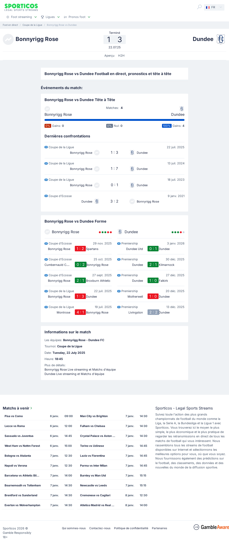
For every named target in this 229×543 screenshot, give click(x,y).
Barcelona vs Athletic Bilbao (23, 475)
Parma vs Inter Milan (93, 465)
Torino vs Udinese (92, 445)
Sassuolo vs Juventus (19, 436)
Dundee (177, 114)
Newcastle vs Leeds (93, 485)
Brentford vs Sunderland (21, 495)
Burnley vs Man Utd (93, 475)
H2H (121, 55)
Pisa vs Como (14, 416)
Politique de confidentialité (131, 528)
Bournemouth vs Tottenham (23, 485)
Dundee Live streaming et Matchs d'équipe (74, 374)
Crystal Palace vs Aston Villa (99, 436)
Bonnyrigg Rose (58, 114)
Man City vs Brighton (94, 416)
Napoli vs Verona (16, 465)
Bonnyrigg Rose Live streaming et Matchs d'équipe (80, 369)
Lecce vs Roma (15, 426)
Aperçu (109, 55)
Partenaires (159, 528)
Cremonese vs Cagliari (95, 495)
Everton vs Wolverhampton (22, 505)
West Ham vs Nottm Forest (22, 445)
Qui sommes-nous (74, 528)
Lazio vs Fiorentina (92, 455)
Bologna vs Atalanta (18, 455)
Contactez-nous (99, 528)
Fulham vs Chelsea (92, 426)
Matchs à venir (18, 408)
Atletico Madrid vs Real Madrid (99, 505)
